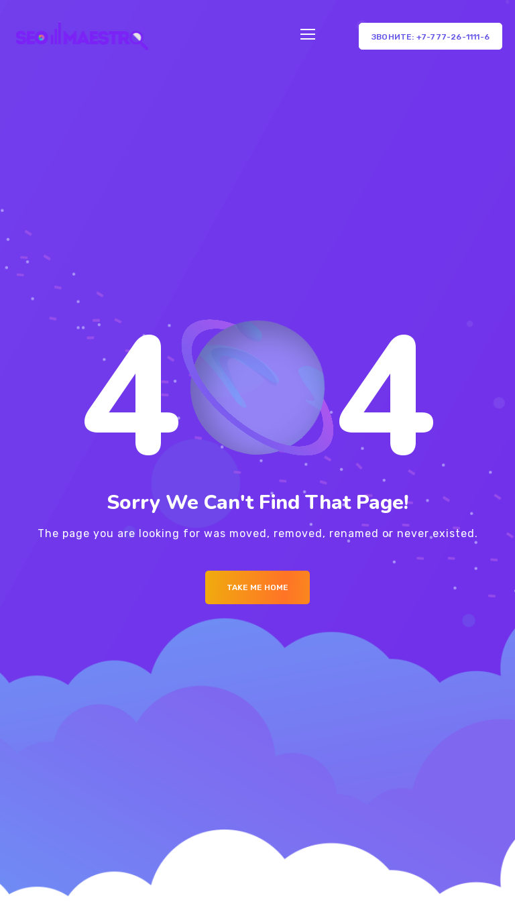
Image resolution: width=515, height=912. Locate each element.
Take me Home (257, 587)
